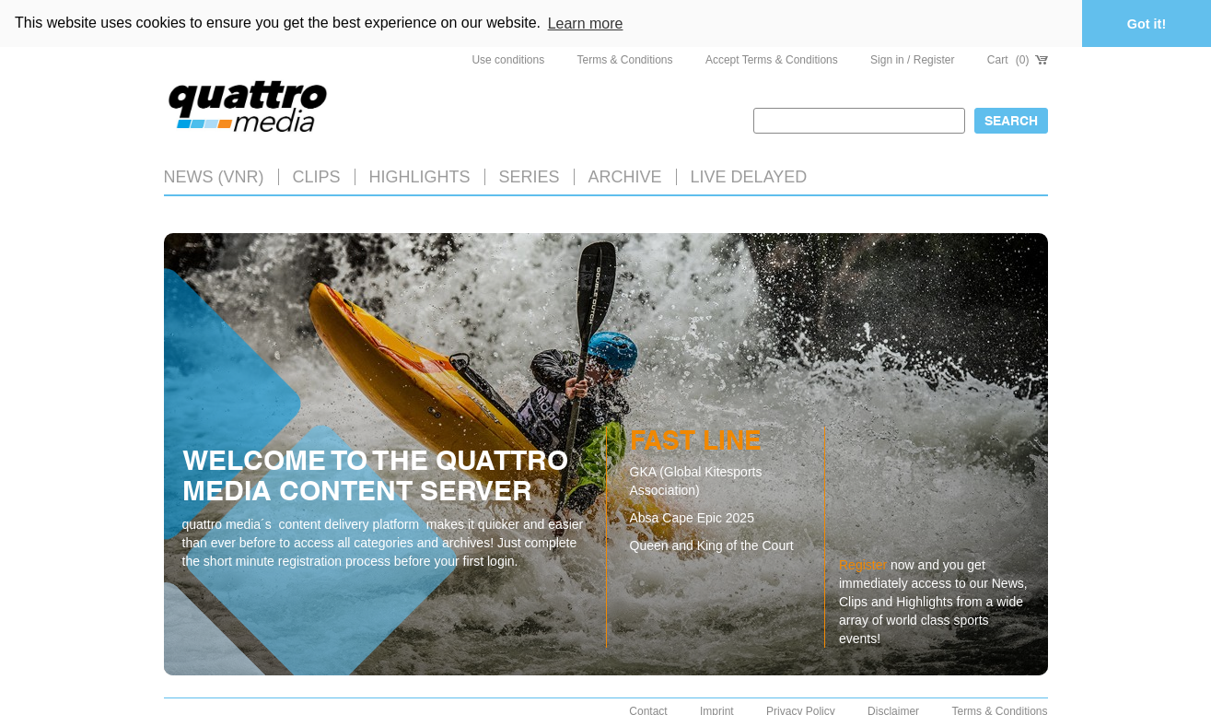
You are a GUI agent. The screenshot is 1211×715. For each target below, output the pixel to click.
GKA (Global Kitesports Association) (696, 481)
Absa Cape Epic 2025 (692, 517)
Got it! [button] (1146, 24)
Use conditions (508, 59)
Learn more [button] (585, 23)
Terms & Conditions (625, 59)
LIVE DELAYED (749, 176)
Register (863, 564)
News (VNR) (214, 176)
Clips (317, 176)
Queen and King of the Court (712, 545)
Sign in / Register (912, 59)
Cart (1017, 59)
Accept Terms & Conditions (771, 59)
